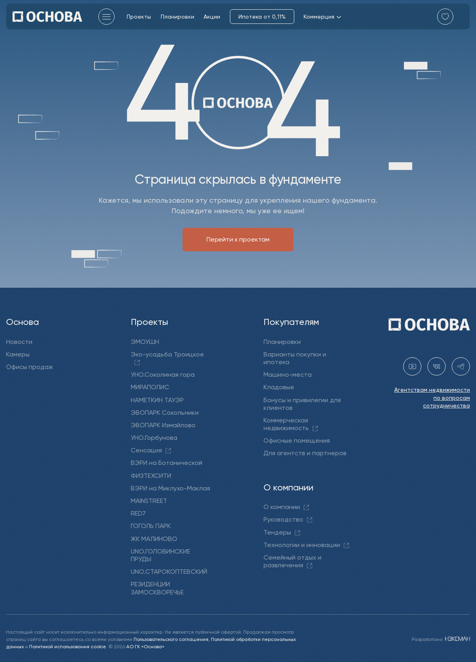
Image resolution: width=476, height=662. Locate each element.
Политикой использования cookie (67, 646)
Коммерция (322, 16)
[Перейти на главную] (47, 16)
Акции (212, 16)
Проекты (139, 16)
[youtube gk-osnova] (412, 366)
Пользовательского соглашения (171, 639)
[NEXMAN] (457, 639)
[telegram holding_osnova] (461, 366)
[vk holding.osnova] (436, 366)
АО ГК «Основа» (145, 646)
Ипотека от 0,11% (262, 16)
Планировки (177, 16)
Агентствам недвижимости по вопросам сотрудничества (432, 397)
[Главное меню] (106, 16)
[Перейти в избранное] (445, 16)
